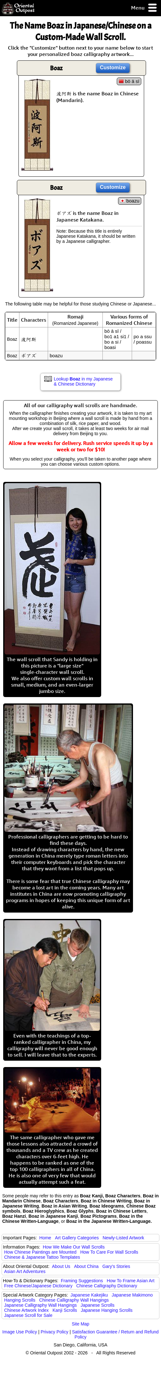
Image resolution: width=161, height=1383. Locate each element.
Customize (113, 67)
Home (45, 1237)
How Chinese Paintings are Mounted (40, 1252)
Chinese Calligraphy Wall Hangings (74, 1300)
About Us (61, 1266)
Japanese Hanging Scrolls (107, 1310)
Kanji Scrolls (64, 1310)
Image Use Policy (19, 1331)
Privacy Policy (54, 1331)
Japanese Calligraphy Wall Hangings (40, 1305)
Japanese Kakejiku (89, 1294)
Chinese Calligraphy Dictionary (106, 1285)
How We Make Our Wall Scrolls (73, 1246)
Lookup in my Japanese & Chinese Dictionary (83, 381)
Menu (144, 8)
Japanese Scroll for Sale (28, 1315)
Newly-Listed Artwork (123, 1237)
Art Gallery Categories (77, 1237)
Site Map (80, 1323)
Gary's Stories (116, 1266)
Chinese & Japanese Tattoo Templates (42, 1257)
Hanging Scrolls (19, 1300)
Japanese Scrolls (97, 1305)
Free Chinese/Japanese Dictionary (38, 1285)
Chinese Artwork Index (26, 1310)
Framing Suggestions (82, 1280)
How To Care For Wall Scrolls (109, 1252)
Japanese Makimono (132, 1294)
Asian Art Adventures (25, 1271)
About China (86, 1266)
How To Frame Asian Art (130, 1280)
